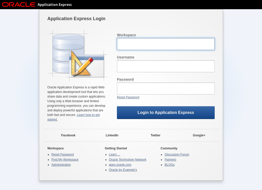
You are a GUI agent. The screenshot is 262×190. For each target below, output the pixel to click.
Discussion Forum (177, 154)
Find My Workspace (65, 159)
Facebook (65, 136)
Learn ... (114, 154)
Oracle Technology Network (128, 159)
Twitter (152, 136)
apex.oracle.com (120, 165)
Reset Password (128, 97)
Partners (170, 159)
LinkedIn (109, 136)
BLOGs (169, 165)
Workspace (126, 35)
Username (125, 57)
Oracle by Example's (123, 170)
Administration (61, 165)
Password (125, 79)
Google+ (196, 136)
